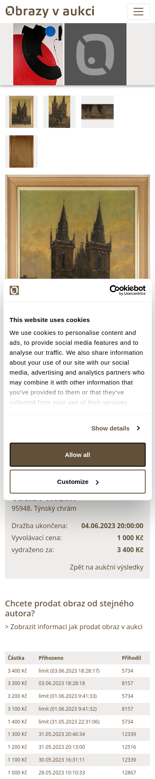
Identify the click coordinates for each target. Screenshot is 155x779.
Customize (77, 481)
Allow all (77, 454)
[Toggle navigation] (138, 11)
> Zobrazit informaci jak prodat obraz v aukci (74, 626)
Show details (110, 428)
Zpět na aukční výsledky (106, 567)
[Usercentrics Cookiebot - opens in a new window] (110, 290)
